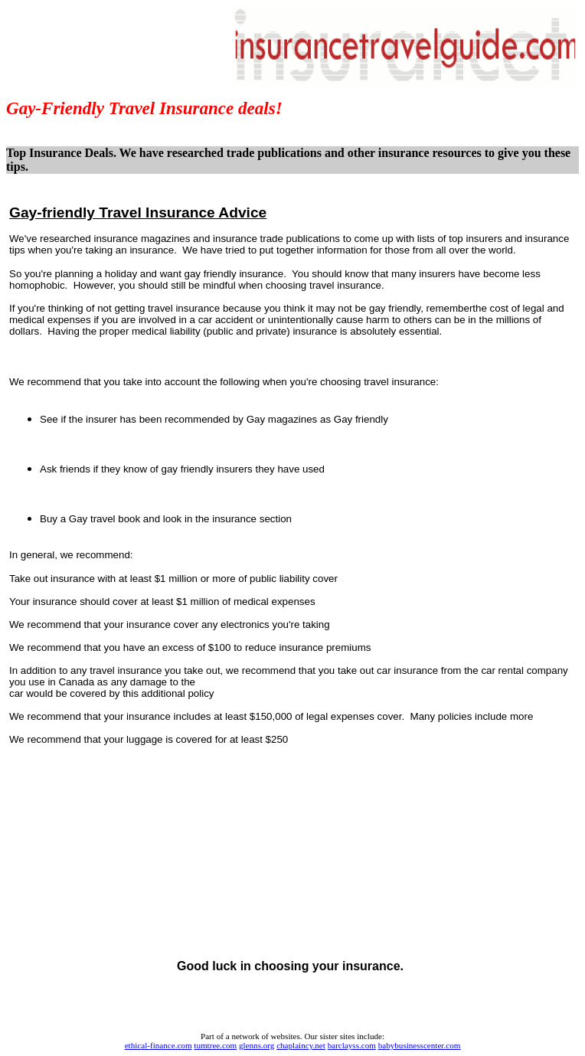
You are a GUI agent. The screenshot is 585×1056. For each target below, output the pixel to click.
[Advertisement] (290, 356)
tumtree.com (215, 1045)
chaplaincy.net (300, 1045)
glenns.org (256, 1045)
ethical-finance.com (158, 1045)
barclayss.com (352, 1045)
